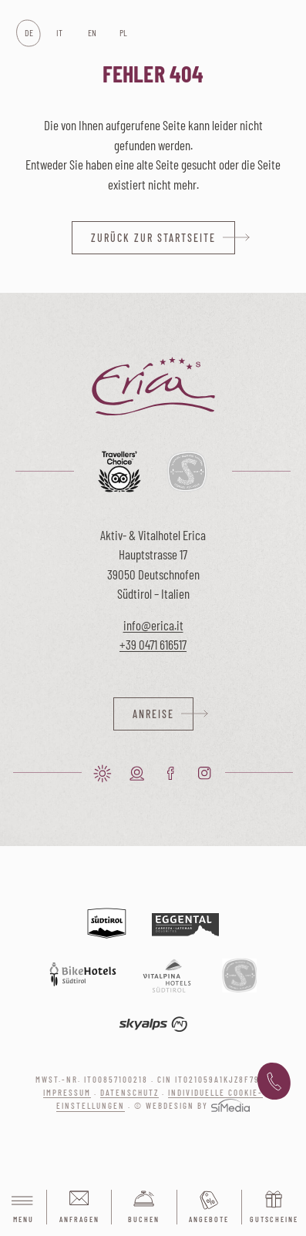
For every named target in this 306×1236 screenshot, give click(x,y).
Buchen (144, 1219)
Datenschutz (129, 1092)
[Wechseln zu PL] (123, 33)
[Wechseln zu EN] (91, 33)
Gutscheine (274, 1219)
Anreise (153, 713)
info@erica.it (153, 625)
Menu (23, 1208)
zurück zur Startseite (153, 237)
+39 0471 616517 (153, 644)
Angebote (209, 1219)
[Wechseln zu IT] (59, 33)
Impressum (67, 1092)
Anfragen (79, 1219)
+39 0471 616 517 (274, 1082)
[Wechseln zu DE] (28, 33)
